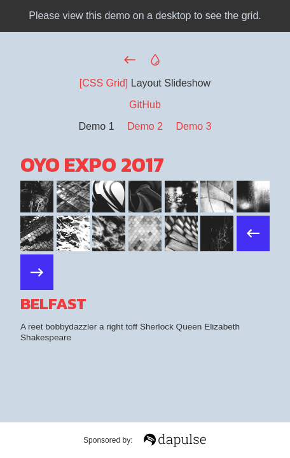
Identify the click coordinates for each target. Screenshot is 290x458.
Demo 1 (96, 126)
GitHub (145, 104)
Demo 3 (193, 126)
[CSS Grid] (103, 83)
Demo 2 (145, 126)
